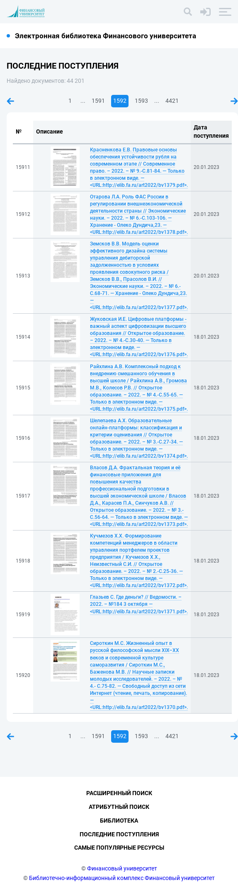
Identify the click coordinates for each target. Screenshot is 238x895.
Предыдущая (10, 101)
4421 (172, 100)
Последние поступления (119, 834)
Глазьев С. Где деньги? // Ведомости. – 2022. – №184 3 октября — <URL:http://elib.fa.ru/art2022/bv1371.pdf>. (139, 604)
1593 (141, 100)
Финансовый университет (122, 868)
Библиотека (119, 820)
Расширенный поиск (119, 793)
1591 (98, 100)
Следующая (234, 101)
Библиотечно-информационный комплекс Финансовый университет (122, 878)
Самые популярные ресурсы (119, 847)
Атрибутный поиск (119, 806)
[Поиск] (188, 11)
